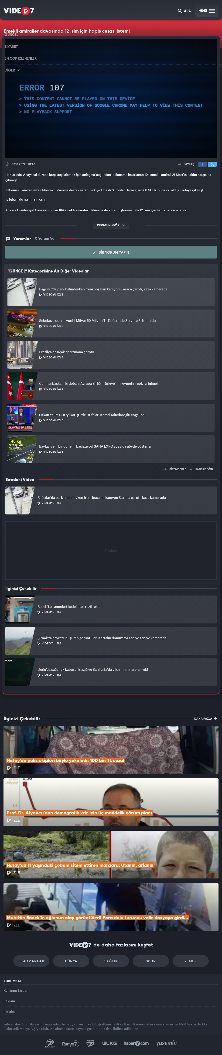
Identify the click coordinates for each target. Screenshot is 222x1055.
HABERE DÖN (201, 469)
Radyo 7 (70, 1043)
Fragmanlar (31, 961)
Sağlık (111, 961)
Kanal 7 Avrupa (90, 1043)
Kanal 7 (50, 1043)
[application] (111, 98)
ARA (184, 11)
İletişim (9, 1011)
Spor (151, 961)
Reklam (9, 1001)
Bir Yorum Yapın (111, 252)
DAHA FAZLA (205, 718)
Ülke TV (109, 1043)
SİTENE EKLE (175, 469)
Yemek (190, 961)
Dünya (71, 961)
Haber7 (136, 1043)
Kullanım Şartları (15, 990)
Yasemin (166, 1043)
